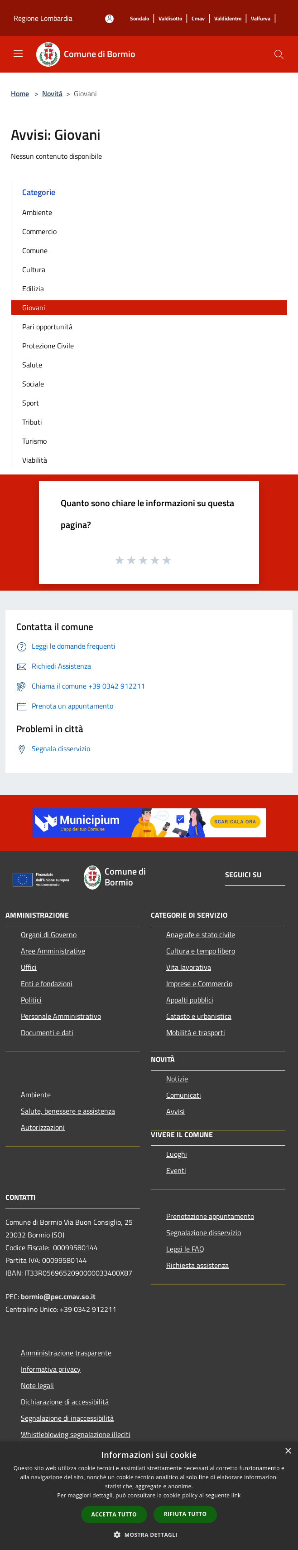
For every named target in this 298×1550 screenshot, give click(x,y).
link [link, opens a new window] (236, 1495)
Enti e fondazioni (46, 983)
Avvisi (175, 1111)
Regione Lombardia (43, 18)
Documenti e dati (47, 1032)
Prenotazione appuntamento (210, 1216)
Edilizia (33, 288)
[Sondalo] (139, 19)
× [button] (287, 1451)
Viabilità (34, 460)
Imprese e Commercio (199, 983)
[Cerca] (279, 54)
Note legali (37, 1385)
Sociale (33, 383)
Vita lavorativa (188, 967)
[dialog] (149, 1496)
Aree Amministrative (53, 950)
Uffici (29, 967)
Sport (30, 402)
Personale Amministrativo (61, 1016)
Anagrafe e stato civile (200, 934)
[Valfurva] (260, 19)
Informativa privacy (51, 1369)
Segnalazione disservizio (203, 1232)
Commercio (39, 231)
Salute (32, 364)
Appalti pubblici (189, 999)
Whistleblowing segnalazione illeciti (75, 1434)
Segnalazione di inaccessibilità (67, 1418)
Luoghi (176, 1154)
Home (20, 93)
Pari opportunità (47, 326)
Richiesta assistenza (197, 1265)
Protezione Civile (48, 345)
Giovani (33, 307)
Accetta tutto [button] (114, 1514)
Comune (35, 250)
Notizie (177, 1078)
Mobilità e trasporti (195, 1032)
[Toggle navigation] (18, 53)
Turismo (34, 440)
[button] (149, 1534)
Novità (52, 93)
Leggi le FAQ (185, 1248)
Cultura (33, 269)
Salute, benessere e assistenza (68, 1110)
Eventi (176, 1170)
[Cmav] (198, 19)
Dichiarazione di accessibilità (65, 1401)
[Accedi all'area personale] (109, 19)
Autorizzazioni (43, 1127)
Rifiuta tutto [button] (185, 1514)
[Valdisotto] (170, 19)
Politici (31, 999)
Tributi (32, 421)
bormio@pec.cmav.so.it (58, 1296)
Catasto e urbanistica (198, 1016)
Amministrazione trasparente (66, 1352)
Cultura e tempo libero (200, 950)
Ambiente (37, 212)
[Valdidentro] (227, 19)
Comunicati (183, 1095)
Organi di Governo (49, 934)
